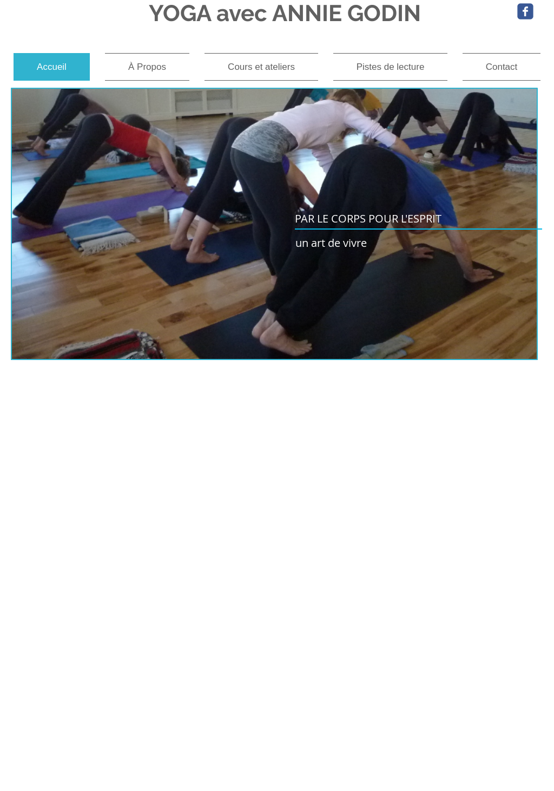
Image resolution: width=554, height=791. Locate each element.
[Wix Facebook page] (525, 11)
